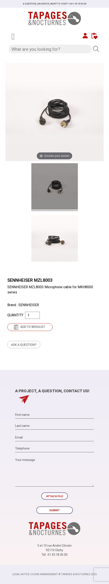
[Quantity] (32, 315)
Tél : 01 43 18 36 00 (54, 554)
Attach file (54, 496)
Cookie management (44, 574)
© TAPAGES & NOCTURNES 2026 (77, 574)
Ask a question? (24, 345)
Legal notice (21, 574)
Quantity (15, 315)
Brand (11, 305)
